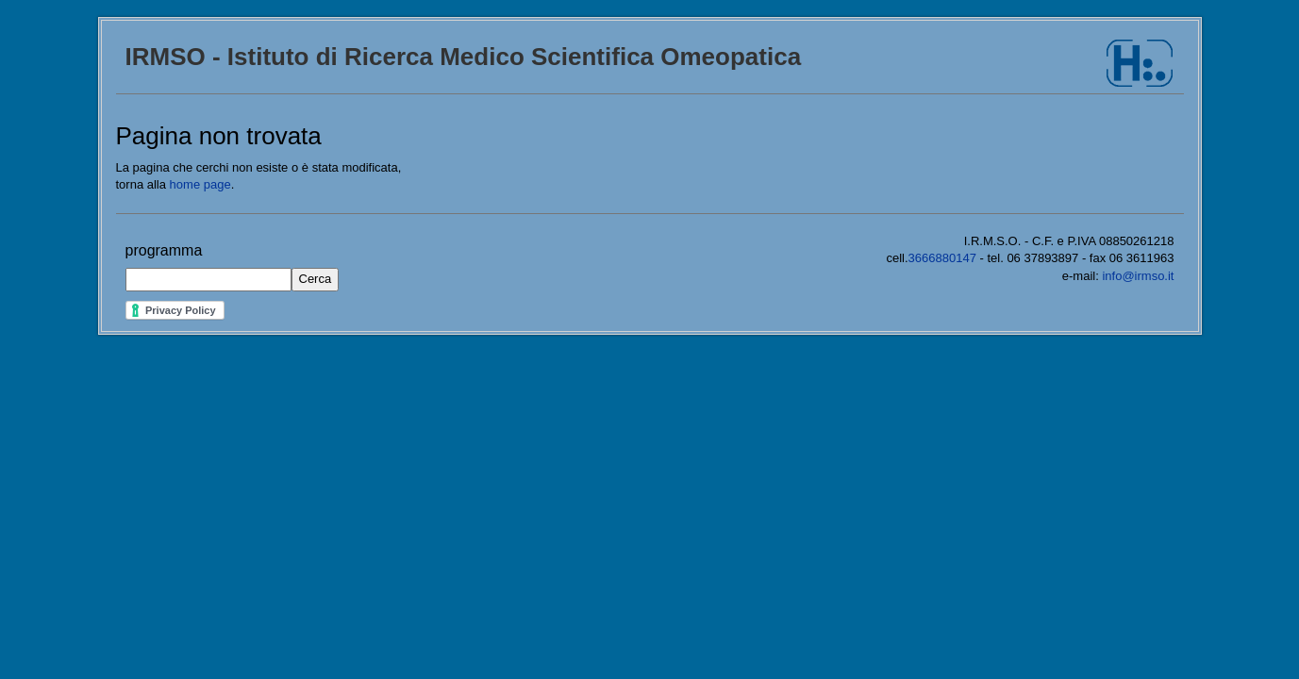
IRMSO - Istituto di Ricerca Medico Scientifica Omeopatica (463, 56)
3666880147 (942, 258)
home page (200, 184)
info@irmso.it (1138, 276)
